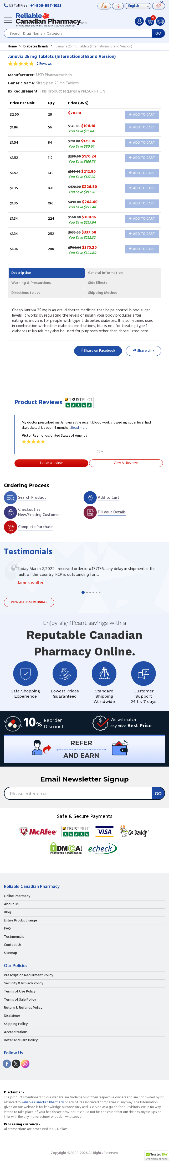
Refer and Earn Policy (21, 1040)
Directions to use (25, 293)
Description (21, 273)
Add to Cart (142, 114)
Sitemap (10, 953)
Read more (79, 428)
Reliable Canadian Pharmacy (43, 1102)
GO (158, 33)
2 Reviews (44, 64)
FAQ (7, 928)
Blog (7, 912)
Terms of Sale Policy (20, 999)
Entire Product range (20, 920)
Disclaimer (12, 1016)
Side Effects (97, 283)
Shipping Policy (16, 1024)
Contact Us (13, 945)
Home (12, 46)
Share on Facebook (98, 351)
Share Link (143, 351)
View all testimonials (29, 602)
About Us (11, 904)
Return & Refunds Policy (23, 1008)
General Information (105, 273)
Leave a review (51, 463)
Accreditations (16, 1032)
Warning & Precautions (31, 283)
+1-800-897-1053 (46, 5)
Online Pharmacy (17, 896)
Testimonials (14, 937)
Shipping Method (102, 293)
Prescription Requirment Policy (28, 975)
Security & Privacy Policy (23, 983)
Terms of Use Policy (19, 991)
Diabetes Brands (36, 46)
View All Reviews (126, 463)
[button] (157, 1156)
